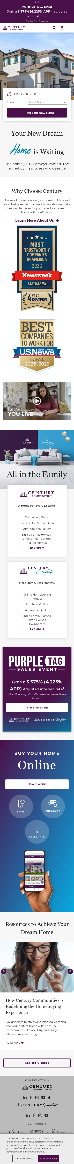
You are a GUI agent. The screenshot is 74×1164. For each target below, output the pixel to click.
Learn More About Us (37, 220)
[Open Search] (54, 28)
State (10, 102)
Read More (37, 1042)
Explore (37, 547)
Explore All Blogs (37, 1062)
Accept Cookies (48, 1158)
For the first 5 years (37, 707)
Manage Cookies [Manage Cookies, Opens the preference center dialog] (23, 1158)
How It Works (37, 784)
